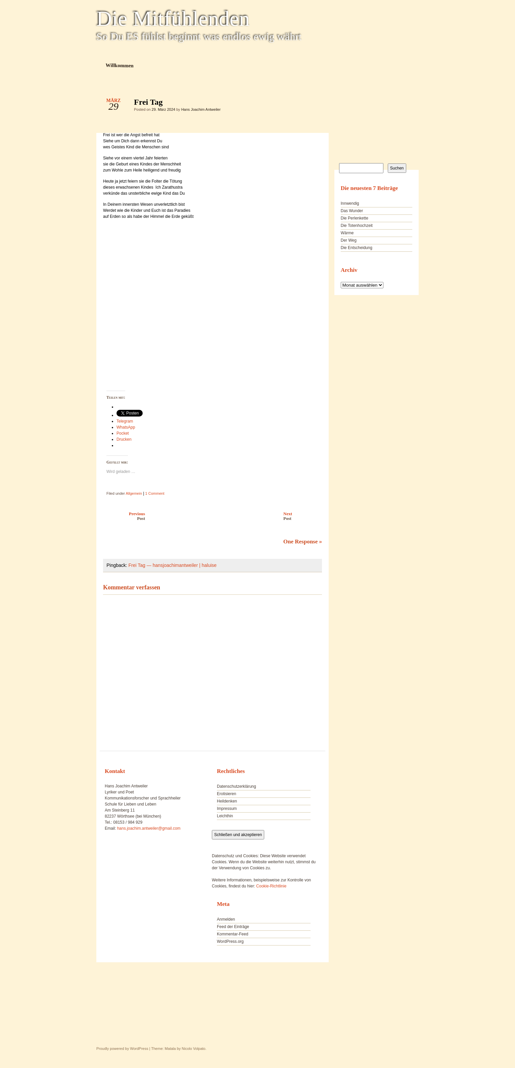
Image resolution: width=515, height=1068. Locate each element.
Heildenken (227, 801)
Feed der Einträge (233, 926)
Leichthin (225, 816)
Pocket (122, 433)
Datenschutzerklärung (236, 786)
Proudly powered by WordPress (122, 1049)
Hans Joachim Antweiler (201, 109)
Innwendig (350, 203)
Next (304, 516)
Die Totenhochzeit (357, 225)
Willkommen (120, 65)
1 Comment (155, 493)
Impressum (227, 808)
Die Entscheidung (356, 247)
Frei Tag (311, 104)
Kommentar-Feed (232, 934)
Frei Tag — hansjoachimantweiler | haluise (173, 565)
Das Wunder (352, 210)
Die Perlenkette (354, 218)
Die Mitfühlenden (173, 18)
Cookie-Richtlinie (271, 886)
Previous (122, 516)
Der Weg (349, 240)
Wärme (347, 233)
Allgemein (134, 493)
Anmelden (226, 919)
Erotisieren (226, 793)
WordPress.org (230, 941)
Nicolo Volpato (193, 1049)
